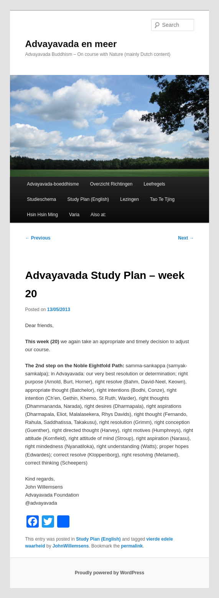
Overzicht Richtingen (111, 184)
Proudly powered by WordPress (109, 572)
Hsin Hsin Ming (42, 214)
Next (186, 238)
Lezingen (129, 199)
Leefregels (154, 184)
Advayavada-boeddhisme (53, 184)
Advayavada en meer (71, 44)
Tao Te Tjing (162, 199)
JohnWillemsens (71, 546)
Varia (74, 214)
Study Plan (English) (88, 199)
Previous (37, 238)
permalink (132, 546)
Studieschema (41, 199)
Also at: (98, 214)
